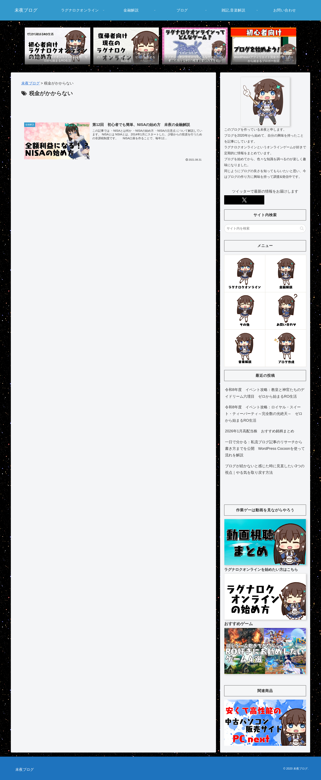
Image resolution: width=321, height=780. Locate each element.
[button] (301, 228)
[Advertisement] (113, 109)
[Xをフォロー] (244, 199)
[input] (265, 228)
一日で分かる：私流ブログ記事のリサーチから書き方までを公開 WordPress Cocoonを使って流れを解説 (265, 448)
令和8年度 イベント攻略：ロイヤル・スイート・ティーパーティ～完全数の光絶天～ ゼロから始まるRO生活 (263, 414)
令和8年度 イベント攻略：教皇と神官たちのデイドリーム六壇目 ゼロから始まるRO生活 (264, 393)
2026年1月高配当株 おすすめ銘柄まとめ (259, 431)
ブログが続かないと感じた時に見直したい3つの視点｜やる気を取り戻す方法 (264, 469)
